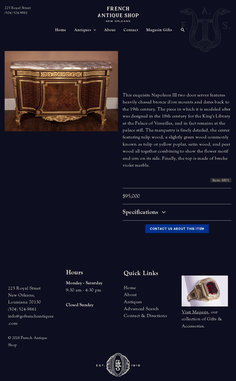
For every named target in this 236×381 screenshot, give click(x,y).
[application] (93, 30)
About (130, 294)
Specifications (144, 212)
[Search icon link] (183, 30)
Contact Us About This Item (177, 229)
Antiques (133, 301)
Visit (195, 312)
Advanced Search (141, 308)
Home (130, 287)
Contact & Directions (145, 315)
